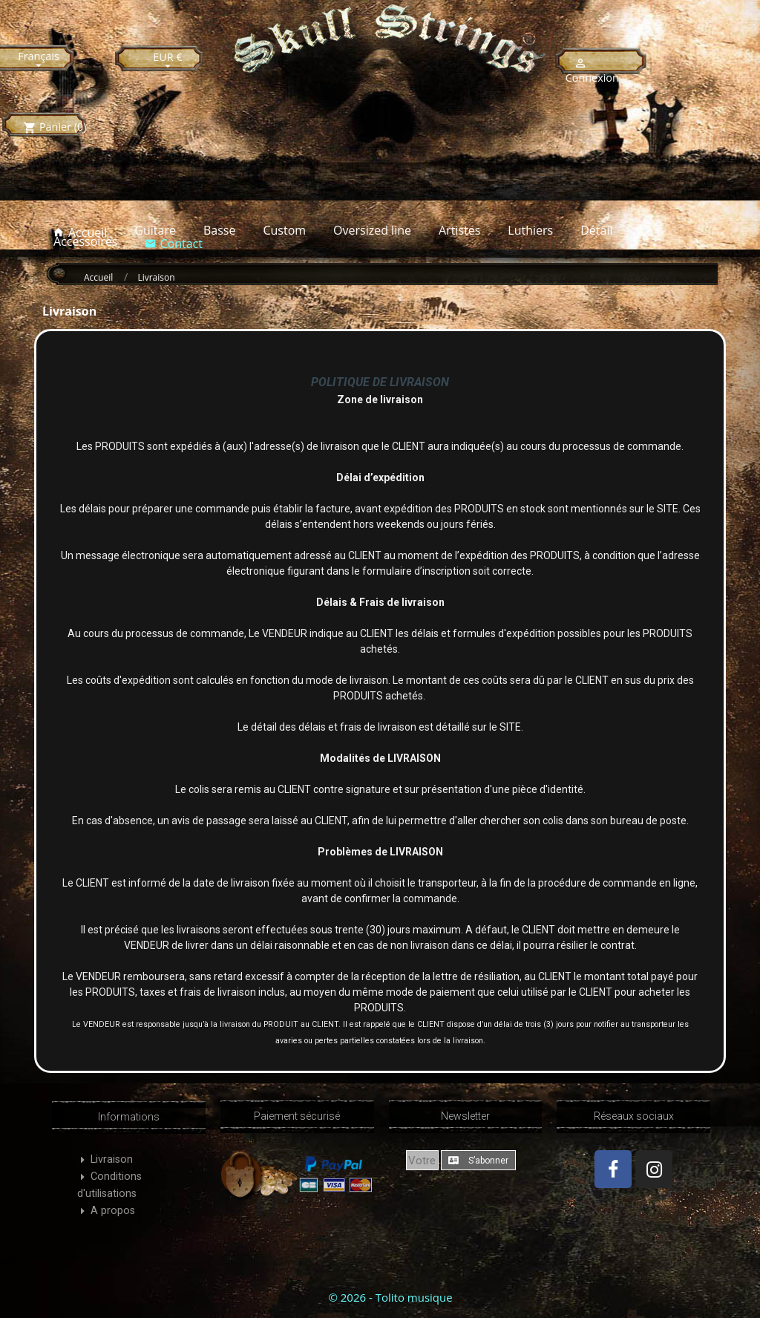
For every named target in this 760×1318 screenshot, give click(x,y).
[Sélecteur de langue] (39, 60)
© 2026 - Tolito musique (390, 1297)
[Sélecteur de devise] (168, 61)
